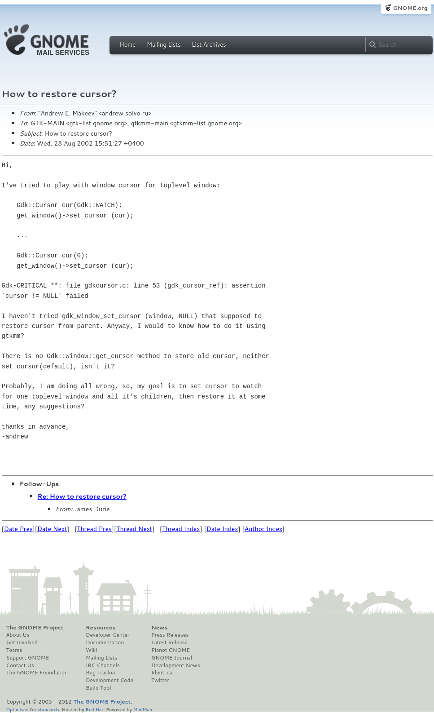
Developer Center (107, 634)
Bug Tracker (101, 672)
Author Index (263, 528)
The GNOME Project (35, 627)
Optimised (17, 709)
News (159, 627)
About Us (18, 634)
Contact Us (20, 665)
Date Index (222, 528)
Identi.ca (162, 672)
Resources (100, 627)
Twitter (160, 680)
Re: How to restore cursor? (82, 496)
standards (48, 709)
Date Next (52, 528)
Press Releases (170, 634)
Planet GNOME (170, 650)
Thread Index (181, 528)
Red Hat (94, 709)
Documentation (105, 642)
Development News (175, 665)
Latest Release (169, 642)
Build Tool (98, 687)
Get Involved (22, 642)
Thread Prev (94, 528)
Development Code (109, 680)
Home (128, 44)
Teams (14, 650)
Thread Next (134, 528)
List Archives (209, 44)
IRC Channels (103, 665)
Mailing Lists (164, 44)
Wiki (91, 650)
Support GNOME (27, 657)
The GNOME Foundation (37, 672)
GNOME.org (410, 8)
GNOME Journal (172, 657)
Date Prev (18, 528)
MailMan (142, 709)
